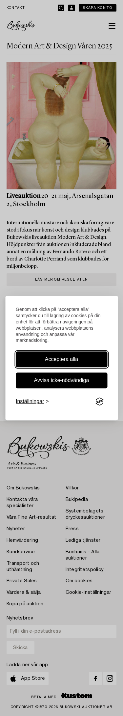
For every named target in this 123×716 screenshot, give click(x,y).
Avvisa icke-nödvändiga (61, 380)
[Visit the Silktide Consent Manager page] (99, 402)
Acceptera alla (61, 359)
